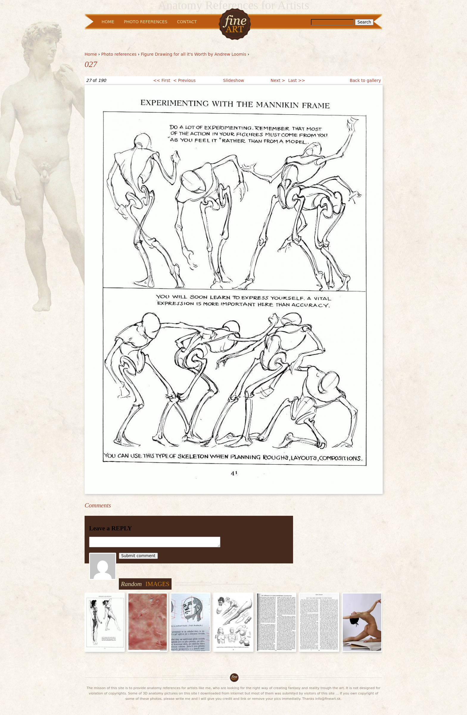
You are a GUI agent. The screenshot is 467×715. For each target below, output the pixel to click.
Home (91, 54)
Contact (187, 21)
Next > (278, 80)
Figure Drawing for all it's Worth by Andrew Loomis (193, 54)
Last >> (296, 80)
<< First (161, 80)
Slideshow (233, 80)
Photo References (145, 21)
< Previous (184, 80)
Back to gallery (365, 80)
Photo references (119, 54)
